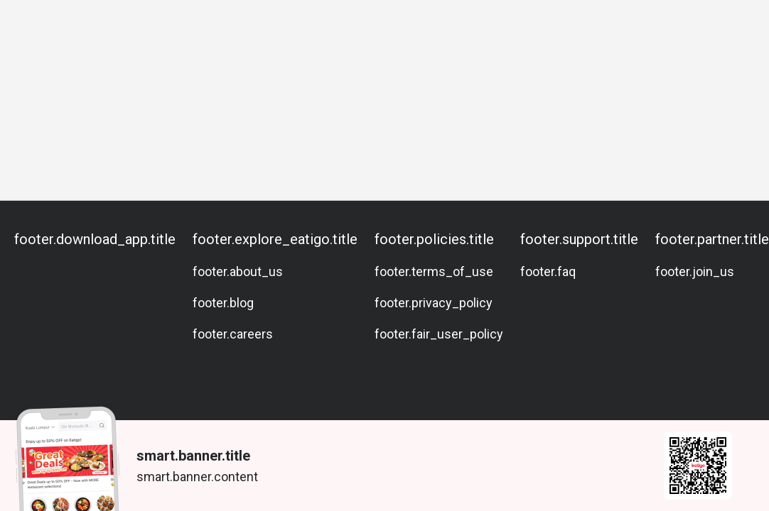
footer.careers (233, 333)
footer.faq (548, 271)
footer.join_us (694, 271)
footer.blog (223, 302)
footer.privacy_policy (434, 302)
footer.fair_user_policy (439, 333)
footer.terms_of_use (434, 271)
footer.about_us (238, 271)
